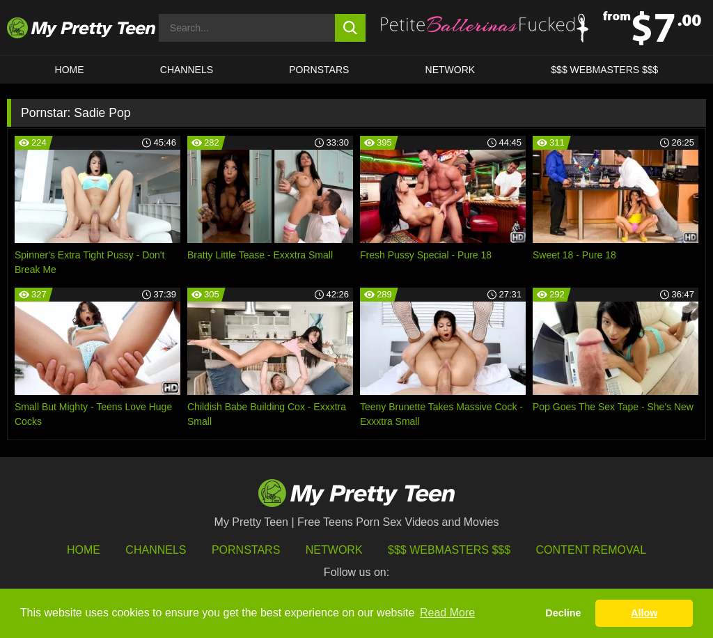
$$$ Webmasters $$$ (449, 550)
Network (450, 69)
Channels (155, 550)
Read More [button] (447, 612)
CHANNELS (186, 69)
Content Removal (591, 550)
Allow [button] (644, 612)
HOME (69, 69)
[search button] (350, 28)
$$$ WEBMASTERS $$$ (604, 69)
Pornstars (319, 69)
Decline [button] (563, 612)
